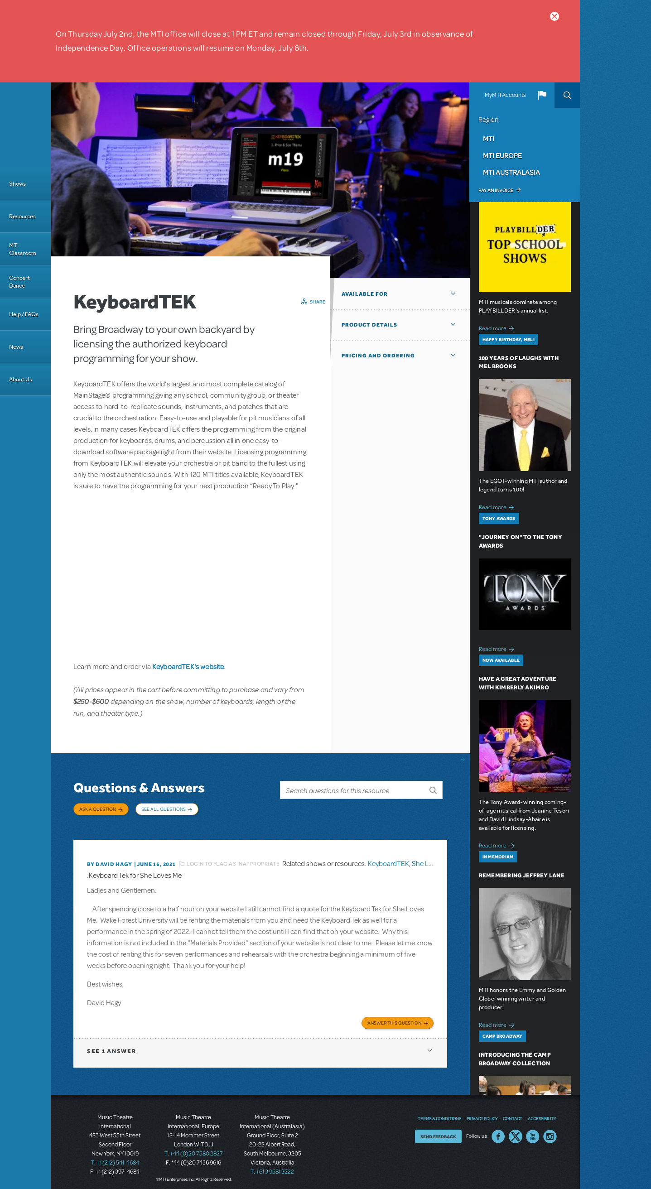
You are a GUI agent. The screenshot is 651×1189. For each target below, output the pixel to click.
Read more (498, 327)
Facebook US (498, 1131)
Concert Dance (19, 281)
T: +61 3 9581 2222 (272, 1166)
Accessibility (542, 1113)
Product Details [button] (369, 325)
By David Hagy (109, 860)
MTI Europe (502, 155)
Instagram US (550, 1131)
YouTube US (533, 1131)
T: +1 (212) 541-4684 (115, 1157)
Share (318, 301)
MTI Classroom (22, 249)
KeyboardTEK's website (188, 666)
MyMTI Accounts (505, 95)
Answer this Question (394, 1017)
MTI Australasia (511, 172)
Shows (17, 184)
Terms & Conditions (439, 1113)
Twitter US (515, 1131)
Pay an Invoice (495, 190)
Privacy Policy (482, 1113)
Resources (22, 216)
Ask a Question (97, 809)
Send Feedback (438, 1131)
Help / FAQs (24, 314)
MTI (488, 138)
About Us (20, 379)
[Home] (25, 125)
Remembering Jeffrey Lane (521, 875)
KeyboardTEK (388, 859)
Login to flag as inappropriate (233, 859)
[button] (542, 95)
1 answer (111, 1045)
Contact (512, 1113)
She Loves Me (432, 859)
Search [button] (567, 95)
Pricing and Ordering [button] (378, 355)
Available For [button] (365, 294)
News (16, 347)
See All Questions (163, 809)
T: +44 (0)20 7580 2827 (193, 1148)
